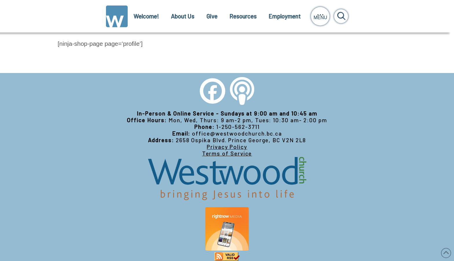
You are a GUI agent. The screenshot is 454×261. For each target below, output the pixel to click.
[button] (320, 16)
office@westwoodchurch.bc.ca (237, 133)
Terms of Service (227, 153)
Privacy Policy (227, 146)
